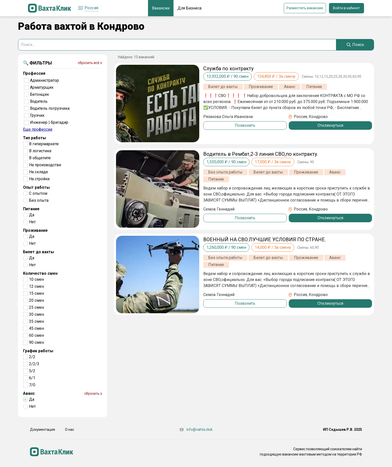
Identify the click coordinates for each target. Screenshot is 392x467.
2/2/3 (34, 364)
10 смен (36, 279)
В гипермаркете (44, 144)
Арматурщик (42, 87)
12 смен (36, 286)
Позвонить (245, 125)
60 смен (36, 335)
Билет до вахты (38, 252)
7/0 (32, 384)
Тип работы (34, 138)
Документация (42, 430)
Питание (31, 208)
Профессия (34, 73)
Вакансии (161, 8)
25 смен (36, 307)
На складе (38, 172)
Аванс (29, 393)
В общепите (40, 158)
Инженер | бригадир (49, 122)
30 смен (36, 314)
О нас (69, 430)
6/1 (32, 378)
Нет (32, 222)
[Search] (355, 44)
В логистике (40, 150)
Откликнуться (330, 125)
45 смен (36, 328)
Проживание (35, 230)
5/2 (32, 370)
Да (31, 214)
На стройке (39, 178)
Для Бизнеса (190, 8)
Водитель (39, 101)
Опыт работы (36, 187)
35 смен (36, 321)
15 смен (36, 293)
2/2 (32, 356)
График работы (38, 350)
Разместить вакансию (304, 8)
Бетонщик (39, 94)
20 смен (36, 300)
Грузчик (37, 115)
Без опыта (38, 200)
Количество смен (40, 273)
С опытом (38, 193)
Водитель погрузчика (50, 108)
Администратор (44, 80)
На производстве (45, 164)
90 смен (36, 342)
